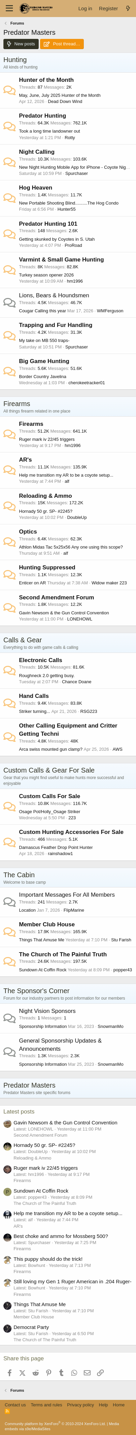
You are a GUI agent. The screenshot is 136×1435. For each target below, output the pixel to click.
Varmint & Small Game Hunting (61, 259)
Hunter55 (66, 209)
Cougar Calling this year (42, 310)
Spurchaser (76, 173)
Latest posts (19, 1111)
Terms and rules (46, 1404)
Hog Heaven (35, 187)
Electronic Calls (40, 660)
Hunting (15, 59)
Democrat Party (31, 1327)
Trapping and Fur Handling (55, 325)
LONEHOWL (79, 619)
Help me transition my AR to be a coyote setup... (66, 475)
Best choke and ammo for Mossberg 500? (61, 1236)
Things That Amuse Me (41, 939)
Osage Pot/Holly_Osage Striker (49, 811)
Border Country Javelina (42, 376)
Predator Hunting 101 (48, 224)
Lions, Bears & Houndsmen (54, 295)
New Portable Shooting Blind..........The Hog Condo (68, 203)
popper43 (122, 969)
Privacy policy (80, 1404)
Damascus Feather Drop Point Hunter (56, 847)
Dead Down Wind (65, 101)
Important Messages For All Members (67, 895)
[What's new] (128, 8)
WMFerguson (110, 310)
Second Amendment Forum (56, 597)
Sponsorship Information (43, 1026)
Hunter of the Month (46, 80)
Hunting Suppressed (47, 567)
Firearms (16, 403)
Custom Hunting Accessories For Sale (71, 832)
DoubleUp (77, 517)
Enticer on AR (32, 582)
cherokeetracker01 (87, 382)
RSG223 (88, 711)
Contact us (15, 1404)
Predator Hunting (42, 116)
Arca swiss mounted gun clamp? (50, 749)
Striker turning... (34, 711)
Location (27, 910)
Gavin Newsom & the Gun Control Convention (64, 612)
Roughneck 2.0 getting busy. (47, 675)
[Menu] (9, 8)
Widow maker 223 (109, 582)
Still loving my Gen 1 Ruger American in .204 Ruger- (73, 1281)
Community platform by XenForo (55, 1424)
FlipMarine (74, 910)
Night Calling (37, 152)
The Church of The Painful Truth (63, 954)
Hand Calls (34, 696)
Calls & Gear (22, 640)
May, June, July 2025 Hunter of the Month (59, 95)
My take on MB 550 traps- (44, 340)
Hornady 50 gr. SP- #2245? (46, 511)
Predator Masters (29, 1085)
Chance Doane (77, 681)
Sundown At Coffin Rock (42, 969)
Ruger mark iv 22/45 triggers (47, 439)
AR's (25, 460)
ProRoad (73, 245)
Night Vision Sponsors (47, 1011)
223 (72, 817)
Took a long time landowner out (49, 131)
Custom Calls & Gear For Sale (49, 770)
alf (67, 481)
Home (119, 1404)
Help (103, 1404)
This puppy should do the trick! (48, 1259)
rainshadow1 (60, 853)
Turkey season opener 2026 (46, 275)
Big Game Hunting (44, 361)
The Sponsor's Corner (36, 991)
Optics (28, 531)
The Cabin (19, 875)
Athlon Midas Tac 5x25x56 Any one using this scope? (71, 547)
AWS (117, 749)
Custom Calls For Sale (49, 796)
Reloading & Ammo (45, 496)
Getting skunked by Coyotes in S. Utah (57, 239)
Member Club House (47, 924)
